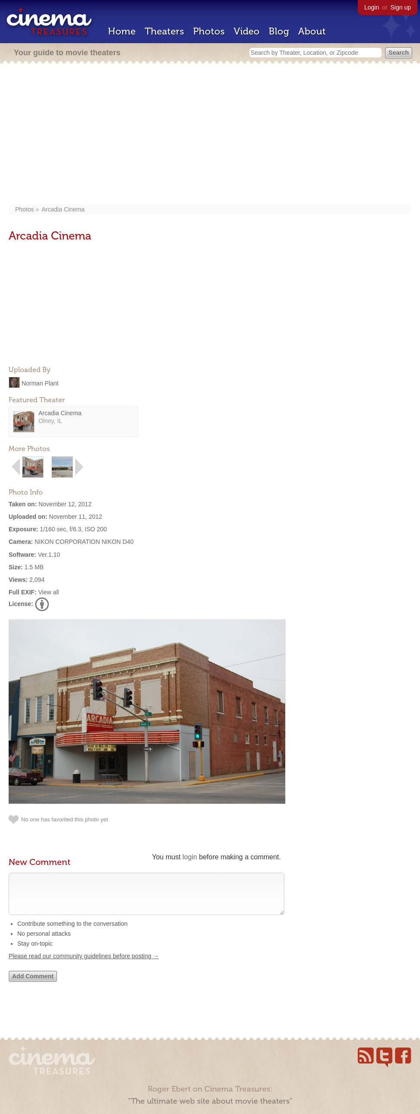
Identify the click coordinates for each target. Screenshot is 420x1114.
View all (48, 592)
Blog (279, 31)
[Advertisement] (210, 134)
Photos (209, 31)
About (312, 31)
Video (247, 31)
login (189, 857)
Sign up (401, 7)
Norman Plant (40, 382)
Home (122, 31)
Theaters (164, 31)
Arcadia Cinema (63, 209)
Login (371, 7)
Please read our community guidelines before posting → (84, 964)
